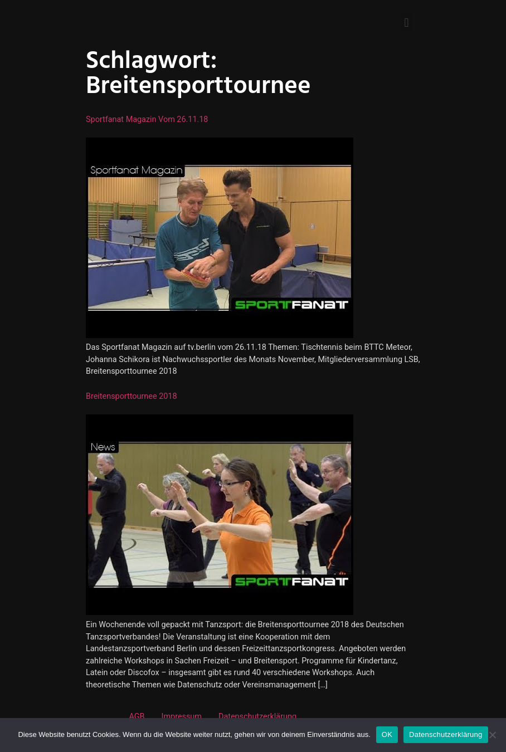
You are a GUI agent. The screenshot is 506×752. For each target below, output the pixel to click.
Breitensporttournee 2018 (131, 396)
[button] (406, 22)
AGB (136, 716)
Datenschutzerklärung (257, 716)
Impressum (182, 716)
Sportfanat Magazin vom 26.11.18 (147, 119)
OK (387, 734)
